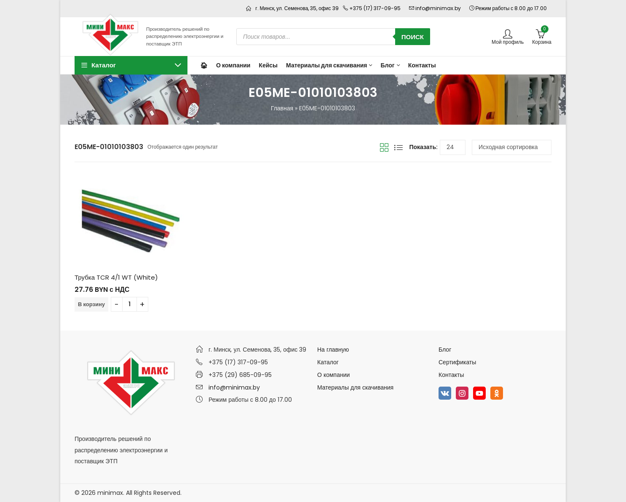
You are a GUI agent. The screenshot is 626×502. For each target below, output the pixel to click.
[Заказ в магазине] (511, 147)
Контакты (451, 375)
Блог (445, 349)
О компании (333, 375)
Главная (282, 108)
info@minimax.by (234, 387)
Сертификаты (457, 362)
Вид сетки (384, 147)
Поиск (412, 36)
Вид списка (398, 147)
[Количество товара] (129, 304)
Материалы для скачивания (355, 387)
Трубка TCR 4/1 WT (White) (116, 277)
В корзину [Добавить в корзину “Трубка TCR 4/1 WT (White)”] (91, 304)
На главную (333, 349)
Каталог (328, 362)
